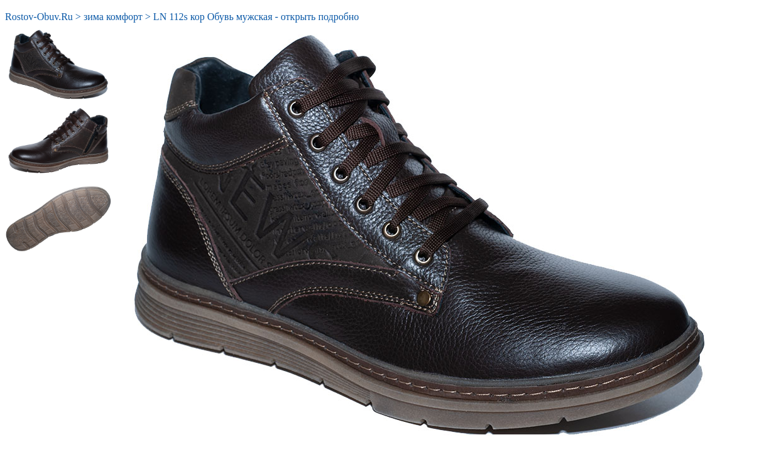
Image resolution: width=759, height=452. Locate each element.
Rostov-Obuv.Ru (39, 16)
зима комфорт (113, 16)
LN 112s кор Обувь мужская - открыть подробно (256, 16)
